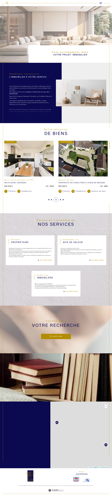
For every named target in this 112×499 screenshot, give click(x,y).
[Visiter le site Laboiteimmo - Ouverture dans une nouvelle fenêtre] (56, 493)
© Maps (96, 467)
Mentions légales (67, 486)
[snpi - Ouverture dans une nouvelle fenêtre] (76, 480)
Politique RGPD (85, 486)
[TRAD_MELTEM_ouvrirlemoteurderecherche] (7, 3)
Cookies (91, 486)
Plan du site (59, 486)
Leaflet (90, 467)
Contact (109, 145)
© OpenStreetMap (104, 467)
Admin (74, 486)
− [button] (106, 407)
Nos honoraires (52, 486)
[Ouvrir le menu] (100, 3)
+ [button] (106, 404)
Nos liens (78, 486)
